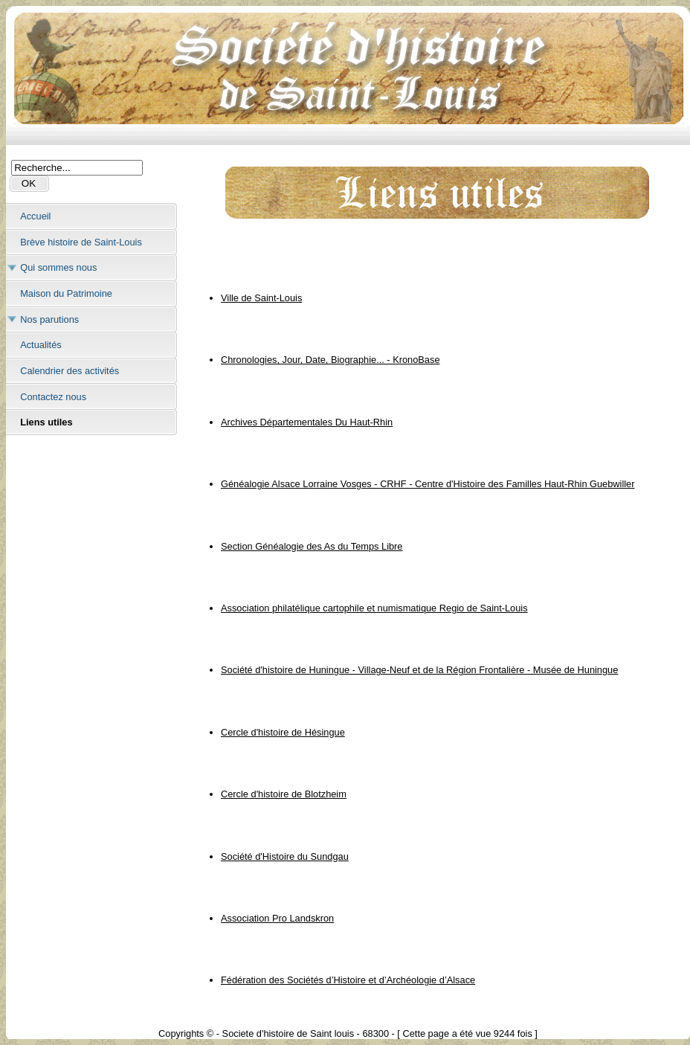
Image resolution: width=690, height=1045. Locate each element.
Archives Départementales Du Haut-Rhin (307, 422)
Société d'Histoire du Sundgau (285, 856)
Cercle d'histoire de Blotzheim (283, 794)
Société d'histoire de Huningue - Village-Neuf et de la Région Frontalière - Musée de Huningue (419, 669)
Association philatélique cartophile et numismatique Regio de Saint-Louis (374, 608)
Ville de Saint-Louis (261, 297)
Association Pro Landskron (277, 918)
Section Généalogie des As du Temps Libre (311, 546)
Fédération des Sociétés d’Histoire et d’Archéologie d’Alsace (348, 979)
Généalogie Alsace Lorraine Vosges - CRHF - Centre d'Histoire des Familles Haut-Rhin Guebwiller (428, 483)
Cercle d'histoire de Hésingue (283, 732)
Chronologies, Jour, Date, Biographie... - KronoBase (330, 359)
